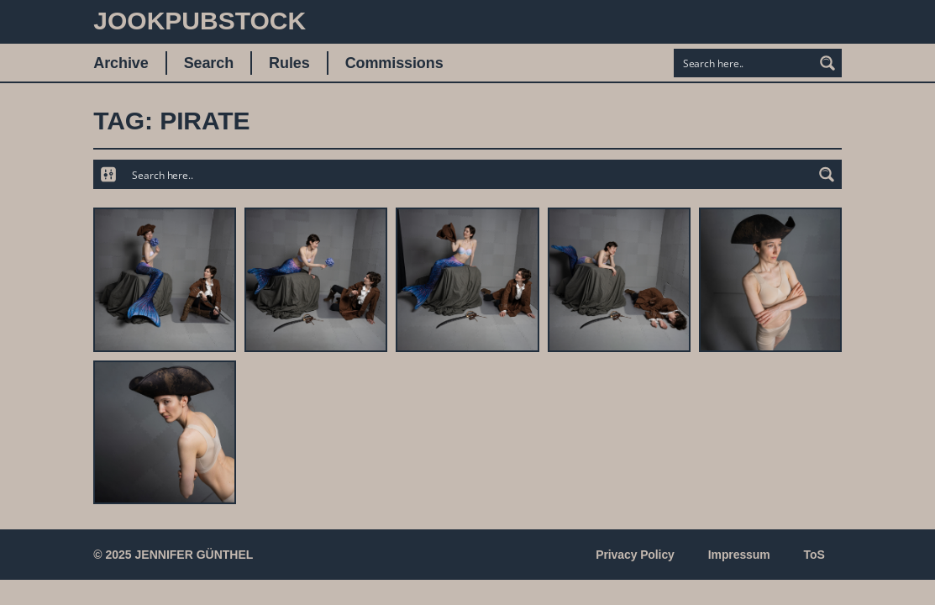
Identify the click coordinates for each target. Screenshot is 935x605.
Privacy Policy (635, 554)
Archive (120, 63)
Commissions (394, 63)
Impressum (739, 554)
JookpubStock (199, 20)
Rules (289, 63)
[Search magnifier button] (827, 63)
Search (209, 63)
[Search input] (744, 63)
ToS (814, 554)
